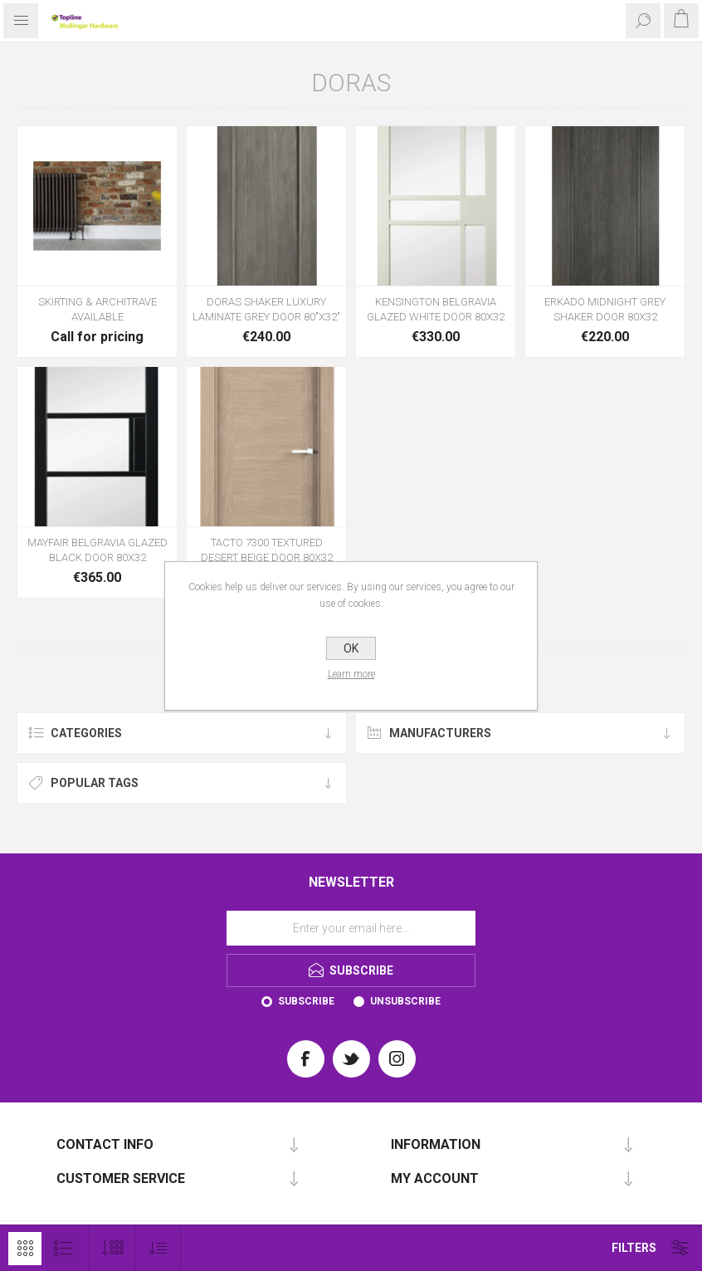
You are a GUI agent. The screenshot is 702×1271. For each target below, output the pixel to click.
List (62, 1248)
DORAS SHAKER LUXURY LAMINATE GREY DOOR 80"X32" (266, 309)
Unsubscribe (405, 1001)
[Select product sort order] (158, 1248)
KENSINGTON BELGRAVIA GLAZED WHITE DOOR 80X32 (436, 309)
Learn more (351, 674)
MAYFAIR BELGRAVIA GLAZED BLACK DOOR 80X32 (97, 550)
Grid (24, 1248)
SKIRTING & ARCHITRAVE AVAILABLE (97, 309)
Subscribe (306, 1001)
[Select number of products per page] (112, 1248)
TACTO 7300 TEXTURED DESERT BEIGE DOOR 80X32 (267, 550)
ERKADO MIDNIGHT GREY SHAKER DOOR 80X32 (604, 309)
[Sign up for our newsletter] (351, 928)
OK (351, 648)
